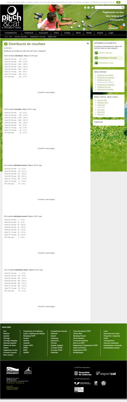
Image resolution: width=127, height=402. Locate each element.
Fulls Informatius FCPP (82, 331)
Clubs (56, 33)
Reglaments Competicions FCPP (85, 345)
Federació (29, 33)
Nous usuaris (8, 355)
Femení (26, 338)
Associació (43, 33)
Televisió (54, 333)
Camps (67, 33)
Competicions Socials (59, 331)
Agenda (6, 336)
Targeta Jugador (57, 345)
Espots (100, 33)
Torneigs (6, 338)
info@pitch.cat (10, 382)
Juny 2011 (101, 110)
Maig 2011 (101, 112)
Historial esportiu (9, 343)
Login (111, 33)
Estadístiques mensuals (37, 36)
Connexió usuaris (10, 352)
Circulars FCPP (56, 350)
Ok (118, 2)
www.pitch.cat (20, 382)
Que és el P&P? (79, 343)
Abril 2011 (100, 114)
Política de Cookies (12, 389)
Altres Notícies (78, 338)
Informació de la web (111, 333)
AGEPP (26, 352)
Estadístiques (78, 352)
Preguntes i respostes (112, 336)
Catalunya (54, 338)
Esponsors (55, 341)
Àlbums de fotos (9, 345)
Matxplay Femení (79, 336)
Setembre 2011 (102, 102)
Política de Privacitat (12, 387)
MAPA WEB (6, 327)
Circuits (54, 343)
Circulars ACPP (56, 348)
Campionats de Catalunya (33, 331)
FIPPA (25, 348)
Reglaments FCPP (80, 350)
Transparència (109, 341)
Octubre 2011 (102, 100)
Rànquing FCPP (29, 336)
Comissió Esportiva (80, 341)
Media (89, 33)
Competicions (11, 33)
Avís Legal (9, 386)
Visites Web (77, 333)
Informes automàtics (21, 36)
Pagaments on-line (10, 350)
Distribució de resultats (105, 75)
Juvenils (26, 343)
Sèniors (26, 341)
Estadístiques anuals (103, 63)
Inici (10, 36)
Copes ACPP (28, 345)
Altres (78, 33)
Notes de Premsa (79, 348)
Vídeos (5, 348)
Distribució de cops (104, 80)
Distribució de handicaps (106, 77)
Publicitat (54, 352)
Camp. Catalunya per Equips (34, 333)
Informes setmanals (103, 53)
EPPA (25, 350)
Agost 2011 (101, 105)
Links (106, 331)
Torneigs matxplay (10, 341)
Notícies (6, 333)
